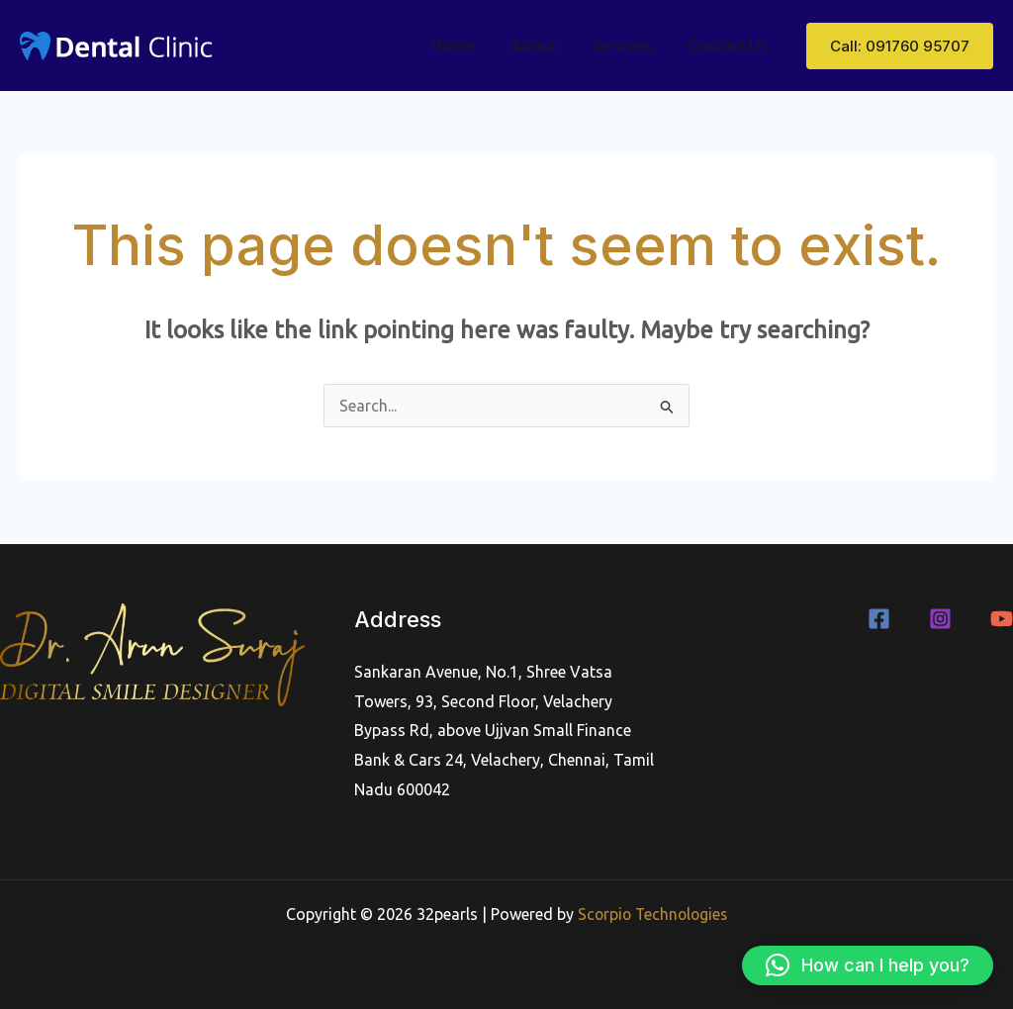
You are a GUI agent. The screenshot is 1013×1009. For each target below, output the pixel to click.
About (546, 45)
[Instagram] (940, 618)
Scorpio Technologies (652, 914)
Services (629, 45)
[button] (899, 46)
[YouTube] (1001, 618)
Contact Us (731, 45)
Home (471, 45)
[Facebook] (879, 618)
